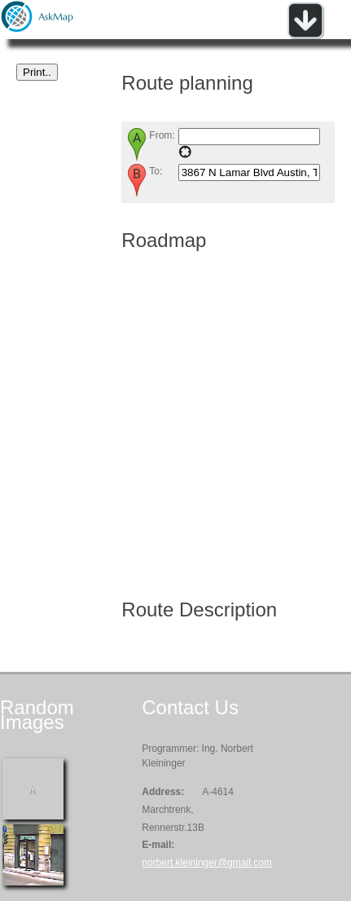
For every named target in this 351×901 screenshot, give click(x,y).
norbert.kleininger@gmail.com (207, 862)
